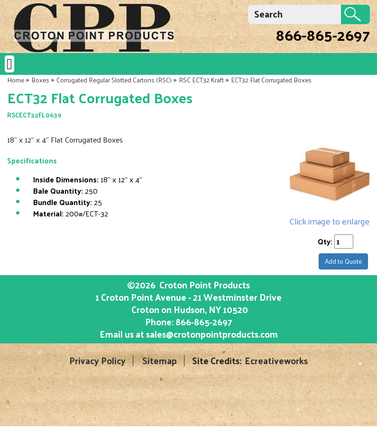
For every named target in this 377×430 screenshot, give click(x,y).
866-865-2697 (323, 34)
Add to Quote (343, 261)
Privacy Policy (97, 360)
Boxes (40, 80)
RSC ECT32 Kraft (201, 80)
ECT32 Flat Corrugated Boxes (271, 80)
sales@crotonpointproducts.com (212, 334)
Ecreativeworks (276, 360)
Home (15, 80)
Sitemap (159, 360)
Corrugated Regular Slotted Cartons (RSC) (114, 80)
